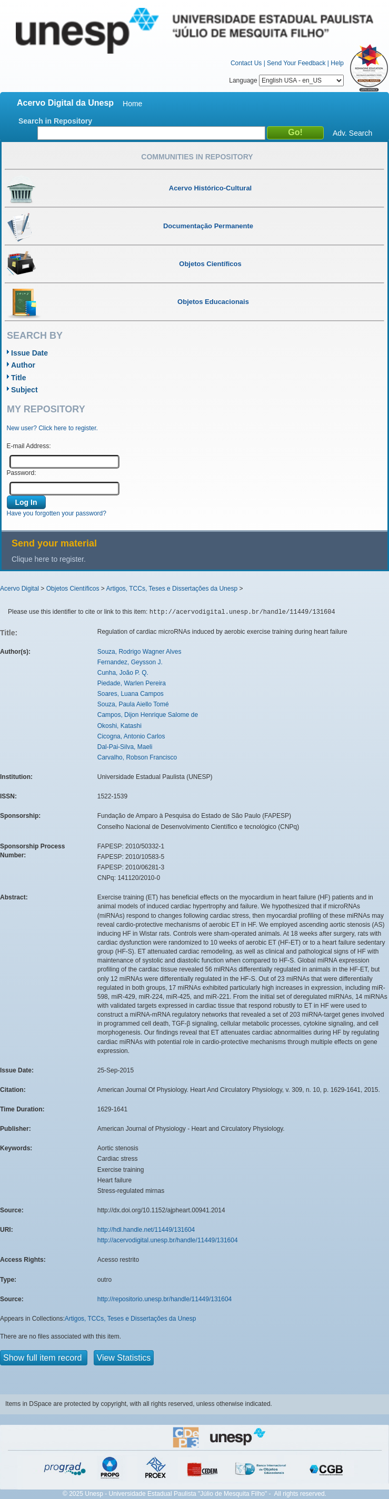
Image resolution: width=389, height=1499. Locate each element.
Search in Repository (55, 121)
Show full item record (43, 1357)
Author (23, 365)
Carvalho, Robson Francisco (137, 757)
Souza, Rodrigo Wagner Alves (139, 651)
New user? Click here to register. (52, 428)
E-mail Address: (29, 446)
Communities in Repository (197, 157)
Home (132, 103)
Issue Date (29, 353)
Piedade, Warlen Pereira (131, 683)
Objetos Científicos (72, 588)
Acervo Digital (19, 588)
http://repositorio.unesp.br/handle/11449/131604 (164, 1299)
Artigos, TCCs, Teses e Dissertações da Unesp (171, 588)
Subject (24, 390)
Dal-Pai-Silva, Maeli (125, 747)
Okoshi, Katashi (119, 726)
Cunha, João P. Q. (122, 672)
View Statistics (124, 1357)
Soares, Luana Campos (130, 693)
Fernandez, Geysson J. (130, 662)
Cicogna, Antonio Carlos (131, 736)
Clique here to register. (49, 559)
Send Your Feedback (296, 63)
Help (337, 63)
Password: (21, 473)
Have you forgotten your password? (56, 513)
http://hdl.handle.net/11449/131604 (146, 1229)
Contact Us (246, 63)
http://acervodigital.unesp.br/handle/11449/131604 (167, 1240)
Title (18, 377)
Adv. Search (352, 133)
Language (286, 80)
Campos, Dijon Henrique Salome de (147, 714)
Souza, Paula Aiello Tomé (133, 704)
